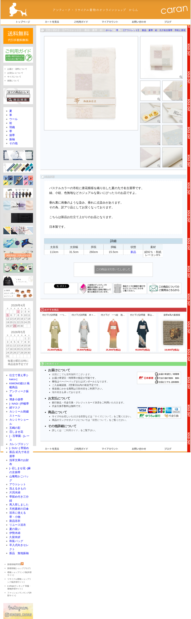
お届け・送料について (17, 69)
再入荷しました (19, 504)
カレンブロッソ (19, 444)
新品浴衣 (14, 520)
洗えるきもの (17, 488)
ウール (13, 119)
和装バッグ (16, 541)
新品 (133, 252)
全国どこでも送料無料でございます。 (72, 374)
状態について (99, 420)
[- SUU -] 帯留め (19, 448)
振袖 (12, 139)
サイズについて (103, 416)
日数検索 (80, 388)
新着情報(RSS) (15, 564)
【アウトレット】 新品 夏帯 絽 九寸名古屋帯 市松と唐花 (153, 30)
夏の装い (14, 529)
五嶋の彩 (14, 427)
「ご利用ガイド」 (70, 430)
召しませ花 (16, 431)
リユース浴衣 (17, 524)
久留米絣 (14, 537)
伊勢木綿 (14, 533)
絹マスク (14, 407)
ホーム (109, 30)
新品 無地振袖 (19, 553)
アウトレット (17, 484)
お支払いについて (15, 73)
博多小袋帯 (16, 399)
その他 (13, 143)
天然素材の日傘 (19, 508)
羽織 (12, 127)
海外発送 (56, 392)
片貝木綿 (14, 492)
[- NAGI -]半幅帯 (19, 403)
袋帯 (12, 135)
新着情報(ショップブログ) (18, 568)
